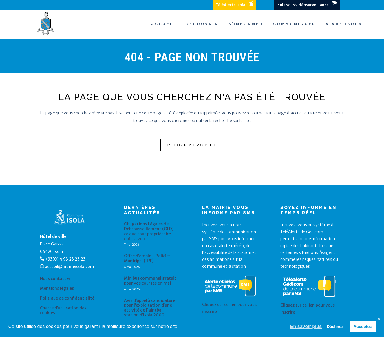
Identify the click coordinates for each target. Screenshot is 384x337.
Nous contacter (55, 278)
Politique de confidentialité (67, 298)
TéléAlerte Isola (230, 4)
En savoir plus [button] (306, 326)
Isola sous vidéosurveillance (303, 4)
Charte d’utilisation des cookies (63, 311)
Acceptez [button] (363, 326)
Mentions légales (57, 288)
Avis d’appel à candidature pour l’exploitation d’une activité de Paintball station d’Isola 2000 (149, 308)
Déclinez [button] (335, 326)
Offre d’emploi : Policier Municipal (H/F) (147, 258)
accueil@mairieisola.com (69, 266)
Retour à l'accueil (192, 145)
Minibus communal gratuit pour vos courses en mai (150, 281)
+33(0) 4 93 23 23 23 (65, 259)
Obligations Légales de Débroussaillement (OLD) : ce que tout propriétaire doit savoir (149, 231)
